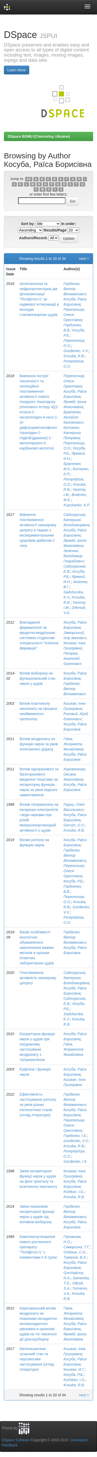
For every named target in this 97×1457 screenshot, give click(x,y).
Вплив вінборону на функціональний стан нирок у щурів (37, 678)
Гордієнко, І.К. (75, 1136)
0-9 (29, 179)
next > (84, 259)
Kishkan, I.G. (74, 1192)
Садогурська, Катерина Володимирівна (76, 520)
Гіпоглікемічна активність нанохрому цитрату (38, 978)
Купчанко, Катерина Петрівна (72, 432)
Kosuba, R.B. (74, 356)
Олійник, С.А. (75, 1252)
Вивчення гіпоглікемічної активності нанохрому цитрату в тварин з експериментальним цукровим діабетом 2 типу (38, 530)
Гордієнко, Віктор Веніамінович (75, 289)
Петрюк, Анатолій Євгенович (73, 658)
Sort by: (28, 224)
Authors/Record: (33, 238)
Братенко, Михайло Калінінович (73, 417)
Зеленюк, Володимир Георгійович (74, 556)
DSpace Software (16, 1440)
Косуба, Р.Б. (74, 881)
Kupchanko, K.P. (77, 505)
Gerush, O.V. (74, 825)
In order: (68, 224)
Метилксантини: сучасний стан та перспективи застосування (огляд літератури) (37, 1359)
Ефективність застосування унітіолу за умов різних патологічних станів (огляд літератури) (38, 1104)
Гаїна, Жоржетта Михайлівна (73, 1049)
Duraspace (79, 1440)
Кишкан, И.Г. (74, 1369)
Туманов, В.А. (75, 1257)
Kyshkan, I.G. (74, 1380)
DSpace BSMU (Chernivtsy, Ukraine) (39, 136)
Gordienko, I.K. (76, 1161)
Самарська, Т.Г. (77, 1247)
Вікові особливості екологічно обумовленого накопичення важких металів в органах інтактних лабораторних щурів (37, 947)
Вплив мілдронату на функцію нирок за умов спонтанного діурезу (39, 744)
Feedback (9, 1445)
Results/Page (55, 230)
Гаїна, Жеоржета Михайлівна (73, 744)
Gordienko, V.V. (76, 351)
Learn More (16, 70)
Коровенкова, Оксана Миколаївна (75, 774)
